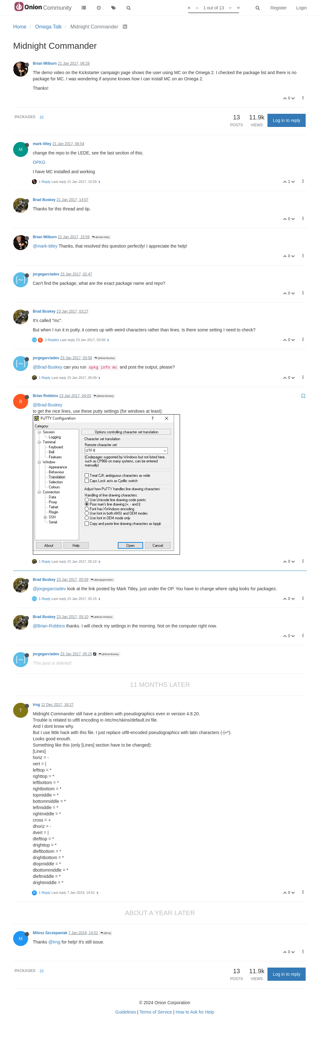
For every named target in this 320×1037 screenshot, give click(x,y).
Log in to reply (286, 120)
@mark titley (100, 237)
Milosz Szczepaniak (50, 933)
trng (36, 704)
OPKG (39, 162)
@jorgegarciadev (102, 579)
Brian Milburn (45, 63)
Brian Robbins (45, 396)
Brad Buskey (44, 200)
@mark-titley (45, 246)
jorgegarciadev (46, 274)
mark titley (42, 144)
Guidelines (125, 1011)
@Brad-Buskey (47, 367)
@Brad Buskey (105, 358)
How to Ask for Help (195, 1011)
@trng (106, 933)
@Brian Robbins (101, 617)
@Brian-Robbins (49, 625)
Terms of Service (155, 1011)
